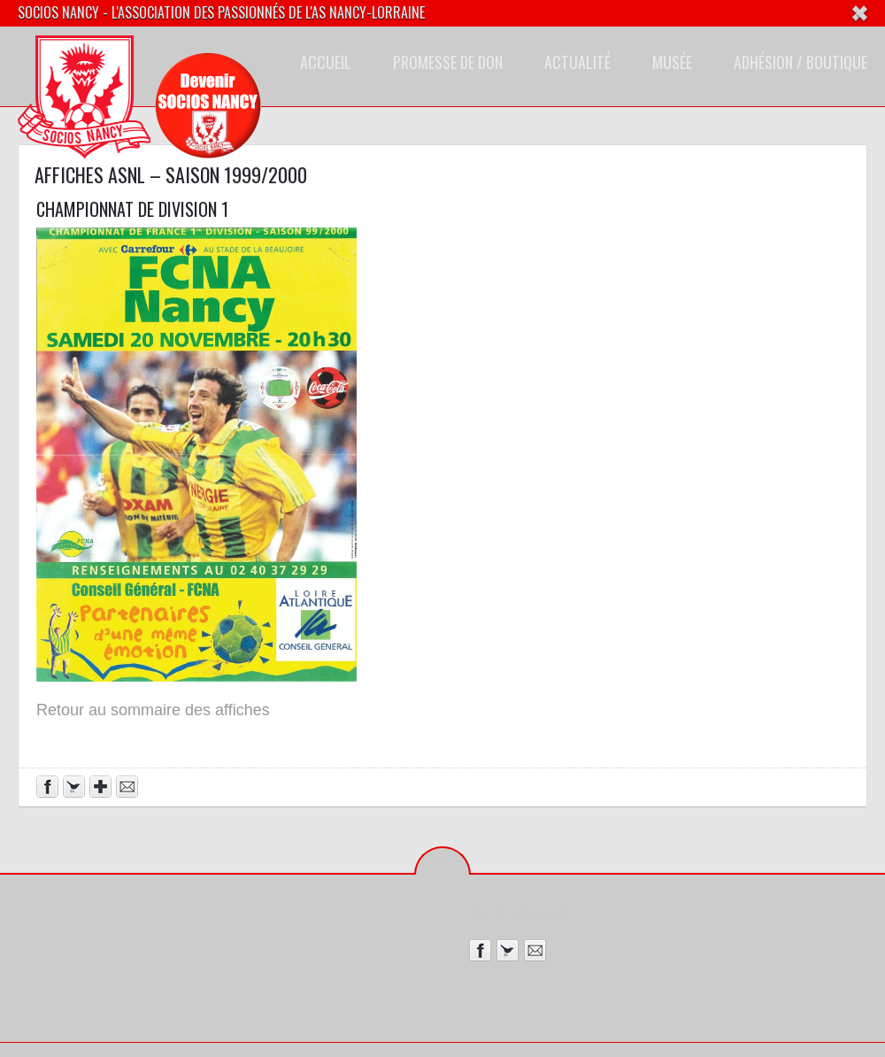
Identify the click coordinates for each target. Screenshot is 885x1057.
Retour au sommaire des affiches (153, 710)
